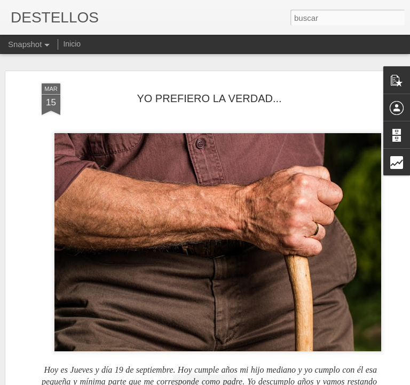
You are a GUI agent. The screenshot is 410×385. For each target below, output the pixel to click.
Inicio (72, 44)
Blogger (246, 379)
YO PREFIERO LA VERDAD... (209, 80)
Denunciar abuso (282, 379)
